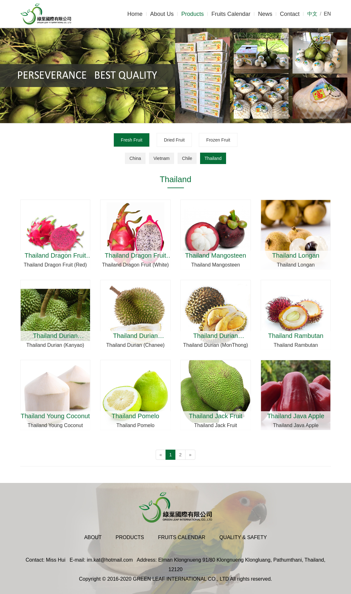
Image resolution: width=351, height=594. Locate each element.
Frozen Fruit (218, 139)
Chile (187, 158)
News (265, 14)
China (135, 158)
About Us (162, 14)
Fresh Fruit (131, 139)
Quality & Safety (243, 537)
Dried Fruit (174, 139)
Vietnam (161, 158)
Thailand (213, 158)
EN (327, 13)
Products (192, 14)
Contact (290, 14)
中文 (312, 13)
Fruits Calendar (230, 14)
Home (135, 14)
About (92, 537)
